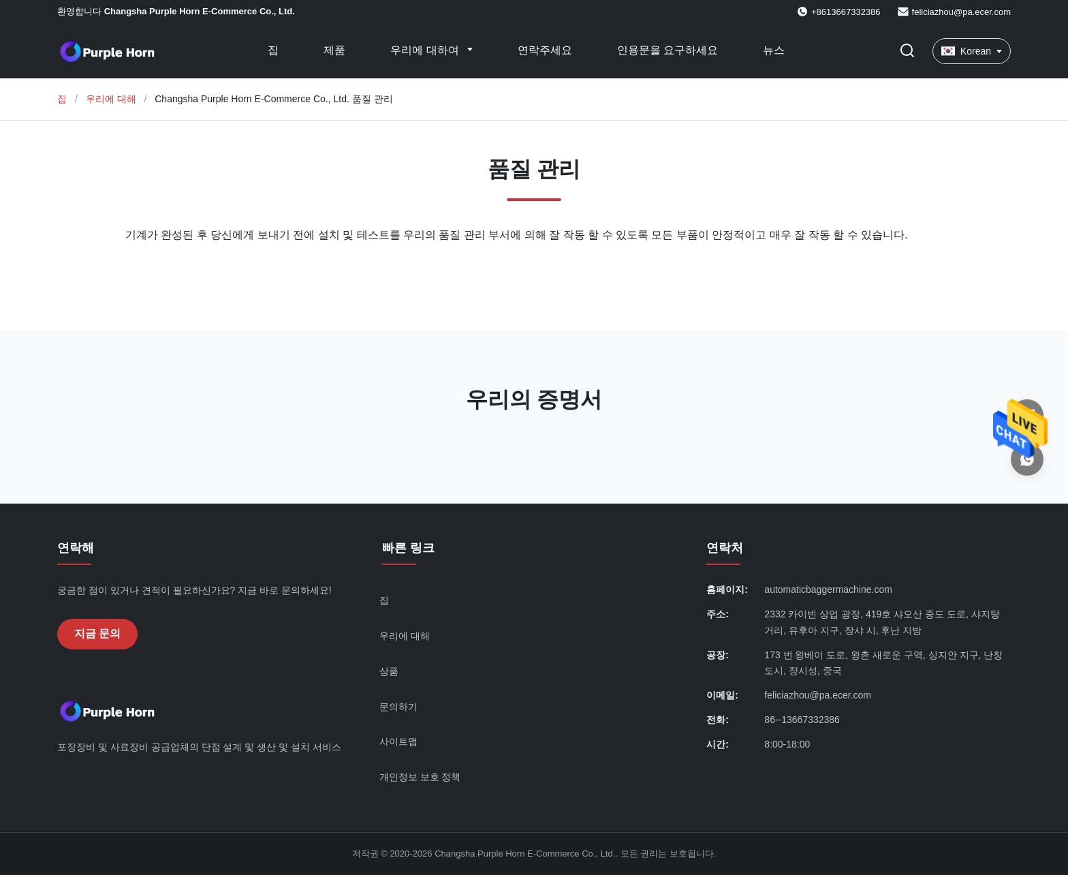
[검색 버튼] (907, 51)
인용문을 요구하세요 (667, 50)
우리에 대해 (111, 98)
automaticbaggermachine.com (828, 589)
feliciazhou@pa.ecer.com (961, 12)
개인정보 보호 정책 (420, 776)
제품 (334, 50)
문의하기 (398, 706)
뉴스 (774, 50)
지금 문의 (97, 633)
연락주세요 (545, 50)
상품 (388, 671)
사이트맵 (398, 741)
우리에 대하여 (426, 50)
